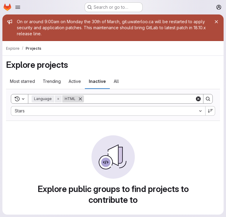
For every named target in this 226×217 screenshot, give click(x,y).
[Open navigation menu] (18, 7)
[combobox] (108, 111)
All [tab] (116, 81)
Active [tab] (75, 81)
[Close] (216, 21)
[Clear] (198, 98)
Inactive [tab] (97, 81)
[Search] (139, 98)
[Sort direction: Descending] (210, 111)
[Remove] (80, 98)
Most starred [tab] (22, 81)
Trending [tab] (52, 81)
